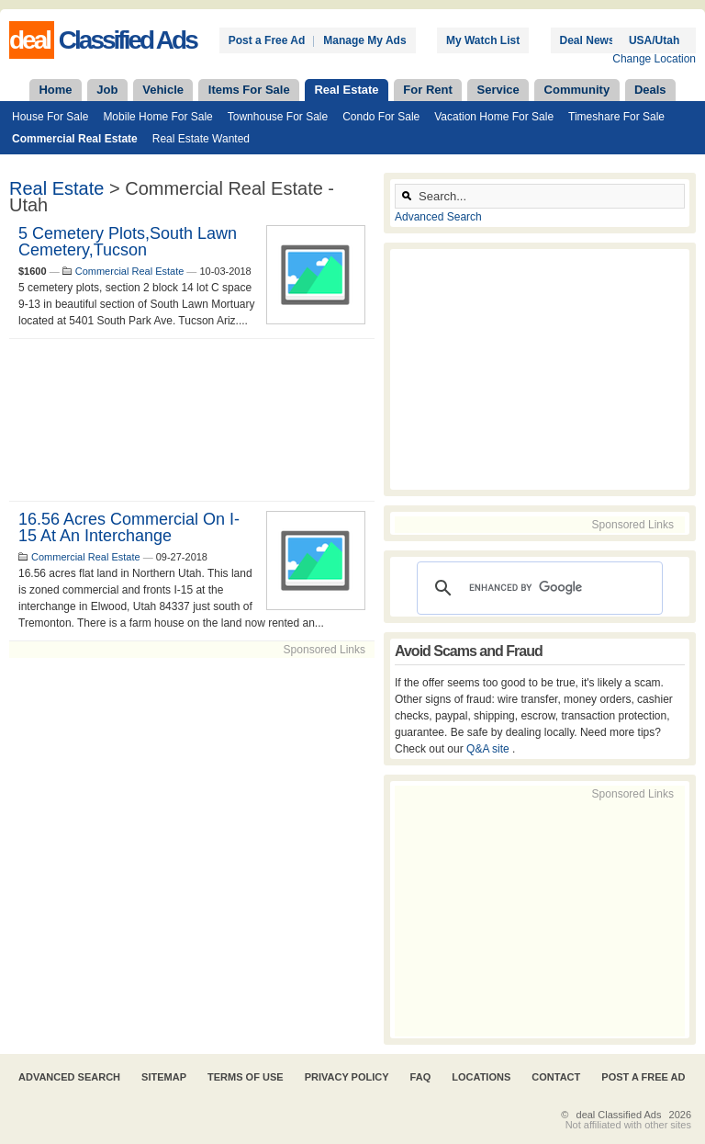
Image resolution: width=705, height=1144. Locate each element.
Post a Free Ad (267, 40)
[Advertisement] (191, 420)
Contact (556, 1076)
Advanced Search (438, 216)
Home (55, 89)
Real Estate (346, 89)
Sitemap (163, 1076)
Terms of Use (245, 1076)
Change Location (654, 58)
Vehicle (163, 89)
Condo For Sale (381, 116)
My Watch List (483, 40)
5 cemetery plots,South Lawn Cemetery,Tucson (127, 241)
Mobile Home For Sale (157, 116)
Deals (650, 89)
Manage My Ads (364, 40)
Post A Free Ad (643, 1076)
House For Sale (50, 116)
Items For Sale (249, 89)
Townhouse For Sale (278, 116)
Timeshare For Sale (616, 116)
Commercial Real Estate (75, 138)
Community (577, 89)
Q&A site (489, 748)
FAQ (420, 1076)
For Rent (427, 89)
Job (107, 89)
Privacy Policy (347, 1076)
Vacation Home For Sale (494, 116)
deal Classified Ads (619, 1114)
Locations (481, 1076)
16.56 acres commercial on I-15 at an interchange (129, 527)
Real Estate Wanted (201, 138)
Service (498, 89)
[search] (537, 588)
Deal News (587, 40)
